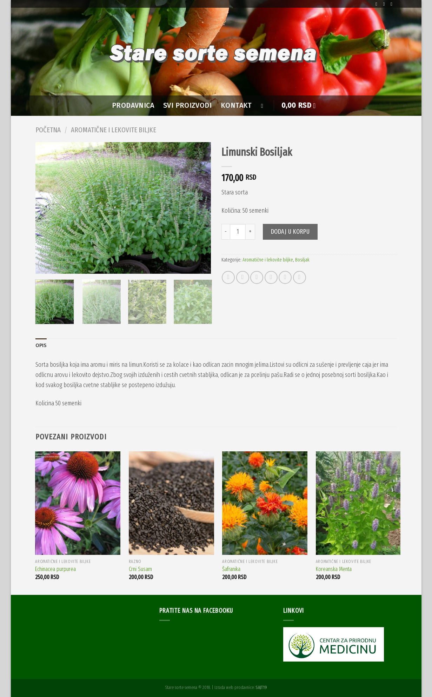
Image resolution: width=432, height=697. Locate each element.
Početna (48, 130)
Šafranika (231, 569)
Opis (41, 345)
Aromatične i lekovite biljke (113, 130)
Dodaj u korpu (290, 231)
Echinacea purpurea (55, 569)
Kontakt (236, 105)
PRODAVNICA (133, 105)
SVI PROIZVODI (187, 105)
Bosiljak (302, 260)
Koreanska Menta (334, 569)
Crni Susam (140, 569)
